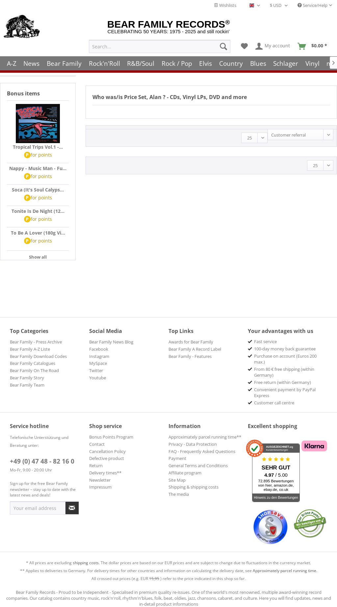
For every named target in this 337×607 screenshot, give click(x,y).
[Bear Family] (64, 63)
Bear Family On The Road (34, 370)
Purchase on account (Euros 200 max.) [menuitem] (285, 359)
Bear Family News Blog (111, 342)
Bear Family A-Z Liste (30, 349)
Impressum (100, 487)
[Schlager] (286, 63)
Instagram (99, 356)
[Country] (231, 63)
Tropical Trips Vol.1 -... (38, 147)
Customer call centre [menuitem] (274, 403)
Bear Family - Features (190, 356)
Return (96, 465)
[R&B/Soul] (140, 63)
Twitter (96, 370)
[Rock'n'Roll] (104, 63)
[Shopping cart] (314, 46)
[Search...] (159, 46)
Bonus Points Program (111, 437)
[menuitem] (159, 46)
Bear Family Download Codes (38, 356)
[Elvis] (206, 63)
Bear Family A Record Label (194, 349)
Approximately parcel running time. (285, 570)
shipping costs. (86, 563)
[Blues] (258, 63)
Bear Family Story (27, 378)
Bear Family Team (27, 385)
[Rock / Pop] (177, 63)
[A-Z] (11, 63)
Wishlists (225, 5)
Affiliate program (184, 473)
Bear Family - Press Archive (36, 342)
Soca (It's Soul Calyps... (38, 190)
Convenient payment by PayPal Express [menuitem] (285, 392)
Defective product (106, 458)
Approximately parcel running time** (204, 437)
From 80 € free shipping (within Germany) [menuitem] (284, 372)
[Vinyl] (312, 63)
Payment (177, 458)
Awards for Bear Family (190, 342)
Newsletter (100, 480)
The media (178, 494)
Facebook (98, 349)
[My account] (273, 46)
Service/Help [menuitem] (312, 5)
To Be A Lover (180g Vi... (38, 233)
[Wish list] (244, 46)
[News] (31, 63)
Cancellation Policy (107, 451)
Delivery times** (105, 473)
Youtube (97, 378)
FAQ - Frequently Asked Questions (201, 451)
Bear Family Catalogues (32, 363)
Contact (97, 444)
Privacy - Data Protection (192, 444)
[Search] (223, 46)
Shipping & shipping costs (193, 487)
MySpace (98, 363)
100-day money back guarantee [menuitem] (285, 349)
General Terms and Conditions (198, 465)
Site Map (177, 480)
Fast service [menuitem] (265, 341)
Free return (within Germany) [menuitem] (282, 382)
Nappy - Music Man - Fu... (37, 168)
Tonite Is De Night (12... (38, 211)
